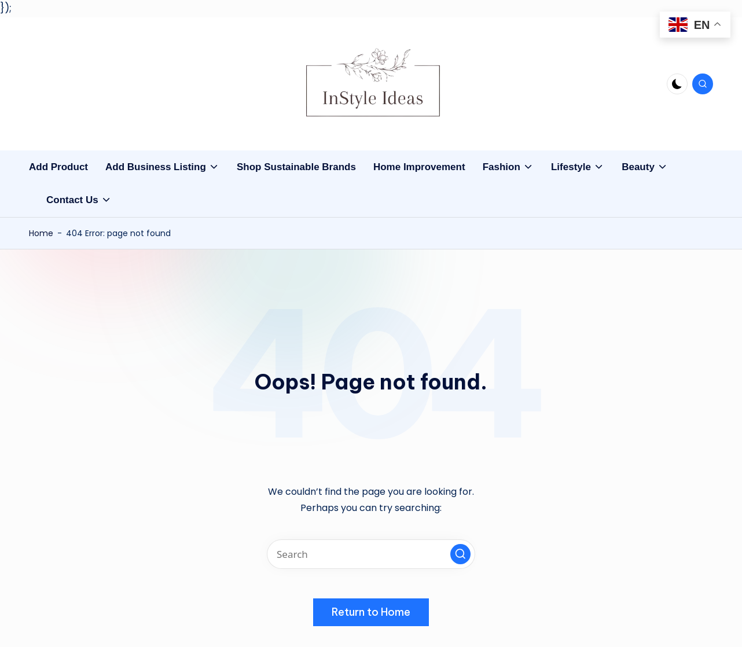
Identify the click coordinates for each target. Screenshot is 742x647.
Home (41, 233)
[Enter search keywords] (371, 554)
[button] (460, 554)
